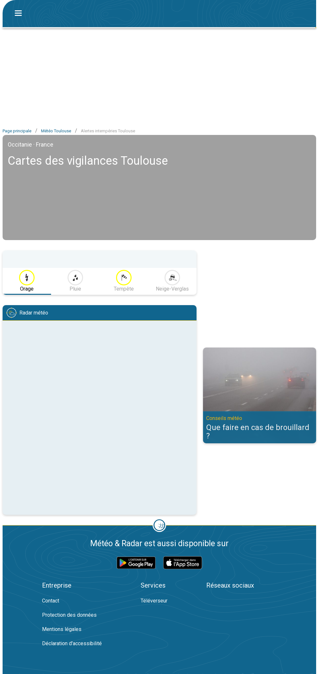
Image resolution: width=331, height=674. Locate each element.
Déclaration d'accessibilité (72, 643)
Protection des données (69, 615)
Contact (50, 601)
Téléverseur (154, 601)
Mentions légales (61, 629)
